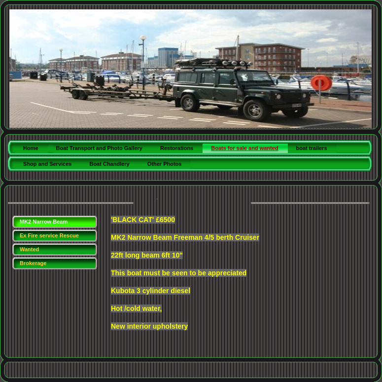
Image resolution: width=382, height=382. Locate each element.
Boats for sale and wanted (244, 148)
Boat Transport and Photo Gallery (99, 148)
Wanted (29, 249)
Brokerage (33, 263)
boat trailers (311, 148)
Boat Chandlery (109, 164)
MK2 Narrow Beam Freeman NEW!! (44, 223)
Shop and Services (47, 164)
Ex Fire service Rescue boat (49, 237)
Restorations (176, 148)
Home (30, 148)
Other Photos (164, 164)
